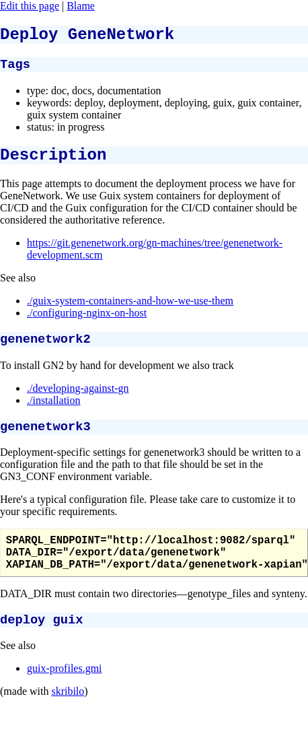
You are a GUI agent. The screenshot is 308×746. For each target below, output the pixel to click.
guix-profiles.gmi (64, 692)
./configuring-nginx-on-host (87, 323)
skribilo (67, 715)
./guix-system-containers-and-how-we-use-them (130, 310)
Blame (81, 5)
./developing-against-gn (78, 400)
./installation (54, 412)
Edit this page (29, 5)
